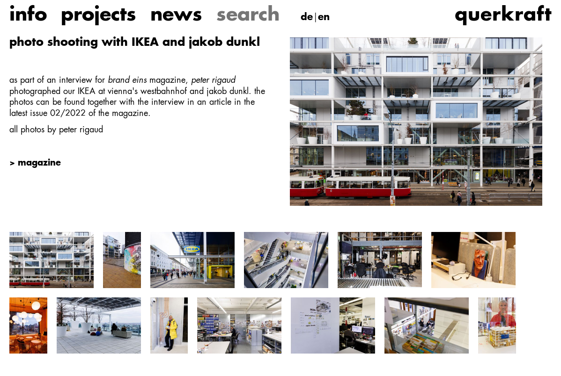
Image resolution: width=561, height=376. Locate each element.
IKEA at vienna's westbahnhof (132, 91)
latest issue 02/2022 (47, 113)
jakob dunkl (228, 91)
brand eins (127, 80)
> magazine (35, 163)
